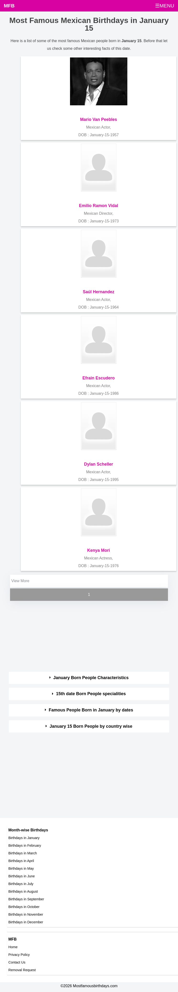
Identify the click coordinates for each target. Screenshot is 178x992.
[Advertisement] (85, 635)
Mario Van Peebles (98, 119)
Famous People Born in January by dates (91, 710)
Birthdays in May (21, 868)
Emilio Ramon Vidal (98, 205)
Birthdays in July (20, 884)
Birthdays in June (21, 876)
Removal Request (22, 970)
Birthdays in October (23, 907)
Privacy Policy (19, 955)
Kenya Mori (98, 550)
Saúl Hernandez (98, 291)
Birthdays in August (23, 891)
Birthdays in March (22, 853)
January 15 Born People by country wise (91, 726)
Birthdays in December (25, 922)
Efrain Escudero (98, 378)
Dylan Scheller (98, 464)
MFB (9, 5)
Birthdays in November (25, 914)
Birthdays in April (21, 861)
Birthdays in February (24, 845)
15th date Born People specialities (91, 693)
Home (12, 947)
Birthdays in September (26, 899)
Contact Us (16, 962)
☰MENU (164, 5)
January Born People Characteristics (91, 677)
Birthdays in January (23, 838)
